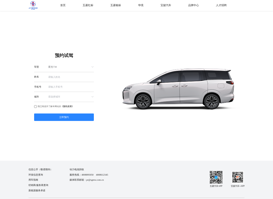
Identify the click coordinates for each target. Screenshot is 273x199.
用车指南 (33, 179)
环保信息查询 (36, 174)
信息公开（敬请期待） (41, 169)
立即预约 (64, 117)
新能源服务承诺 (37, 190)
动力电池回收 (77, 169)
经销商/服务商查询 (39, 185)
